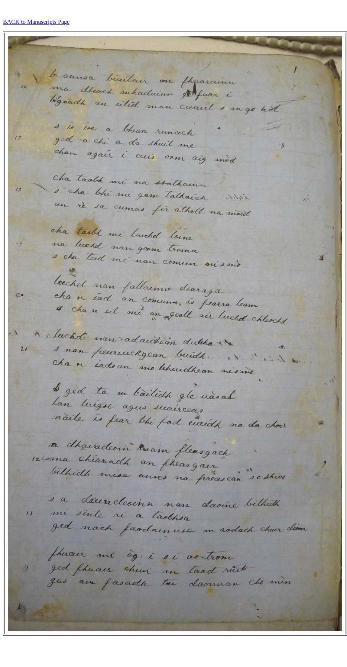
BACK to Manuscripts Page (36, 22)
